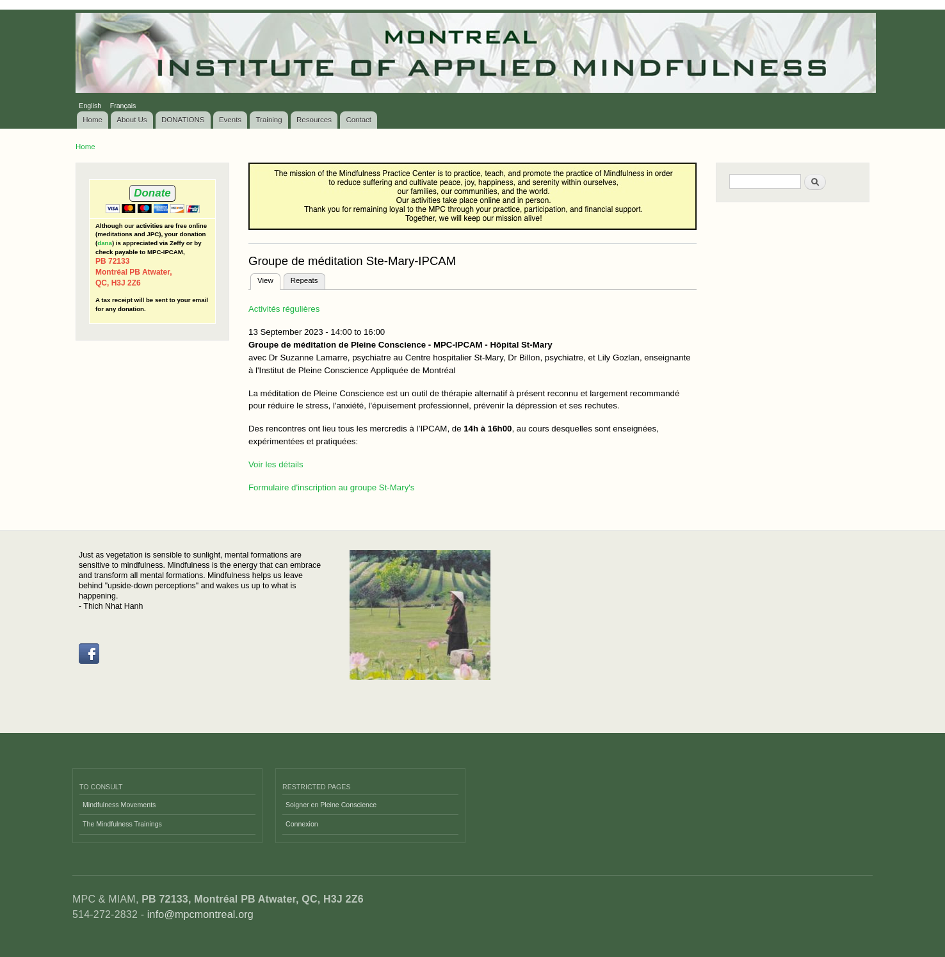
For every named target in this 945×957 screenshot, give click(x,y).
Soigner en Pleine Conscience (331, 804)
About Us (132, 120)
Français (123, 105)
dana (104, 242)
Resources (314, 120)
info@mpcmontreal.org (200, 914)
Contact (358, 120)
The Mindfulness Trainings (122, 824)
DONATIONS (183, 120)
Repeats (304, 280)
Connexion (302, 824)
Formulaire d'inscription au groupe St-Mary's (331, 487)
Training (269, 120)
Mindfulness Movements (119, 804)
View (268, 279)
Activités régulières (283, 309)
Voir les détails (275, 464)
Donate (152, 193)
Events (230, 120)
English (90, 105)
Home (92, 120)
